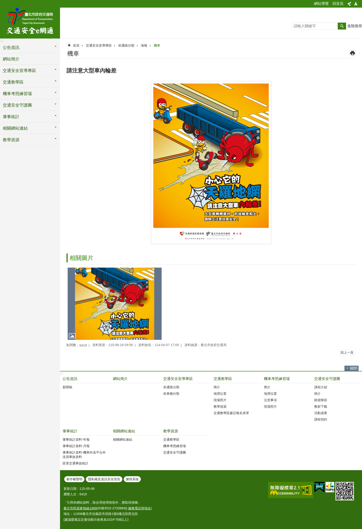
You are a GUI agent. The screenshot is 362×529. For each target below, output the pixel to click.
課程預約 (320, 419)
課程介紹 (320, 387)
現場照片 (220, 400)
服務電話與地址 (139, 508)
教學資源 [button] (11, 139)
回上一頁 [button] (347, 352)
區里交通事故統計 (75, 463)
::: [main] (67, 44)
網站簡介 (11, 59)
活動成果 (320, 413)
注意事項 (270, 400)
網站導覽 (321, 4)
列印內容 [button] (353, 53)
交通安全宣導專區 (99, 45)
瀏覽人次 (69, 494)
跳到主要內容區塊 (2, 2)
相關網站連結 (124, 431)
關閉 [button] (353, 368)
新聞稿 (67, 387)
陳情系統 (132, 479)
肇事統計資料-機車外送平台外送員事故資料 (84, 455)
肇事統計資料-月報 (76, 446)
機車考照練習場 (277, 379)
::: (4, 3)
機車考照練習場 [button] (17, 93)
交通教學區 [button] (13, 82)
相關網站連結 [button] (15, 128)
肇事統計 (70, 431)
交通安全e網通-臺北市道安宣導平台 (30, 22)
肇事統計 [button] (11, 116)
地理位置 (220, 393)
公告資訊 (70, 379)
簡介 (217, 387)
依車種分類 (171, 393)
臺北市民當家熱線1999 (80, 508)
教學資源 (220, 406)
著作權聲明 (74, 479)
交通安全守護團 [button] (17, 105)
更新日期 (69, 488)
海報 (144, 45)
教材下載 (320, 406)
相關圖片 (81, 258)
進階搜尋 (354, 26)
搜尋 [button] (342, 26)
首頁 (76, 45)
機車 (157, 45)
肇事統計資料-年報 (76, 439)
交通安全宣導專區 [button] (19, 70)
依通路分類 (126, 45)
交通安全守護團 (327, 379)
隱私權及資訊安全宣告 (104, 479)
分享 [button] (349, 4)
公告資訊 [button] (11, 47)
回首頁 (338, 4)
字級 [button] (356, 4)
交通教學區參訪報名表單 (231, 413)
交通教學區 (223, 379)
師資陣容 (320, 400)
